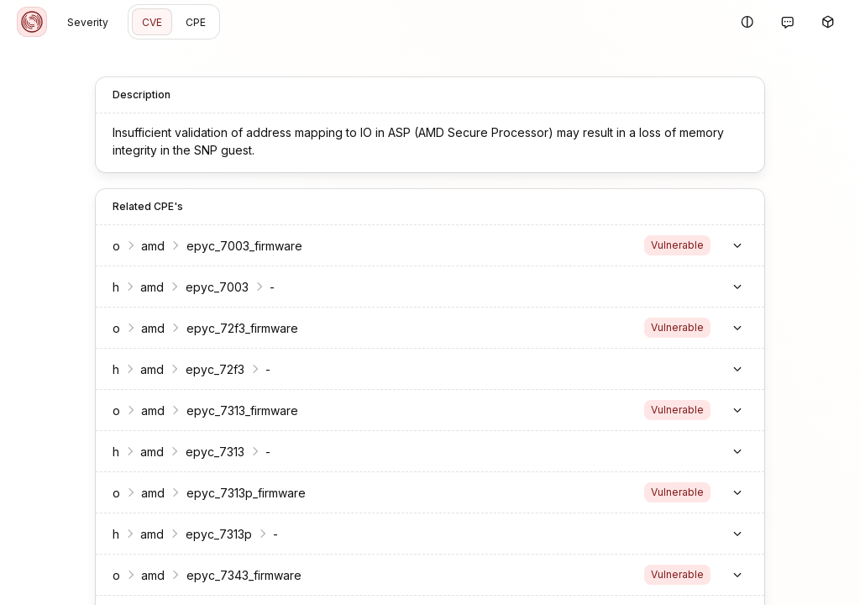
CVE (152, 22)
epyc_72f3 (205, 369)
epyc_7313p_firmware (236, 493)
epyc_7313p (209, 534)
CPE (196, 22)
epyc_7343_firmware (233, 575)
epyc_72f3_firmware (232, 328)
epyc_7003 (207, 287)
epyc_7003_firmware (234, 246)
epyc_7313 (205, 452)
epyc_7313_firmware (232, 410)
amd (143, 246)
